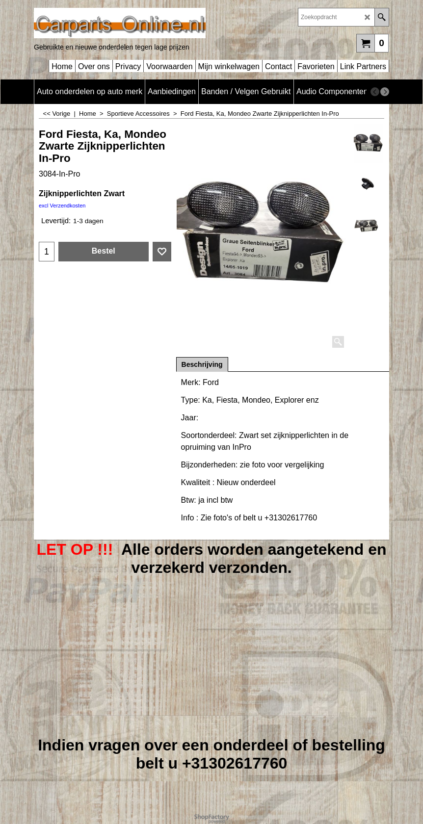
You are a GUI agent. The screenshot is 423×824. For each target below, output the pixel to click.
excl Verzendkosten (62, 205)
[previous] (374, 91)
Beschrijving (202, 364)
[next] (384, 91)
